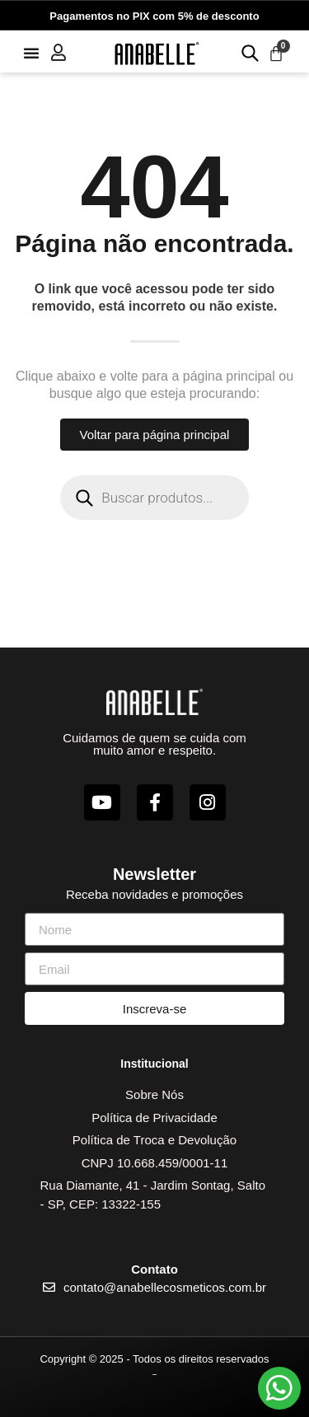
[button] (31, 52)
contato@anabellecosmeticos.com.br (164, 1287)
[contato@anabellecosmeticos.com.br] (49, 1287)
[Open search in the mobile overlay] (248, 52)
